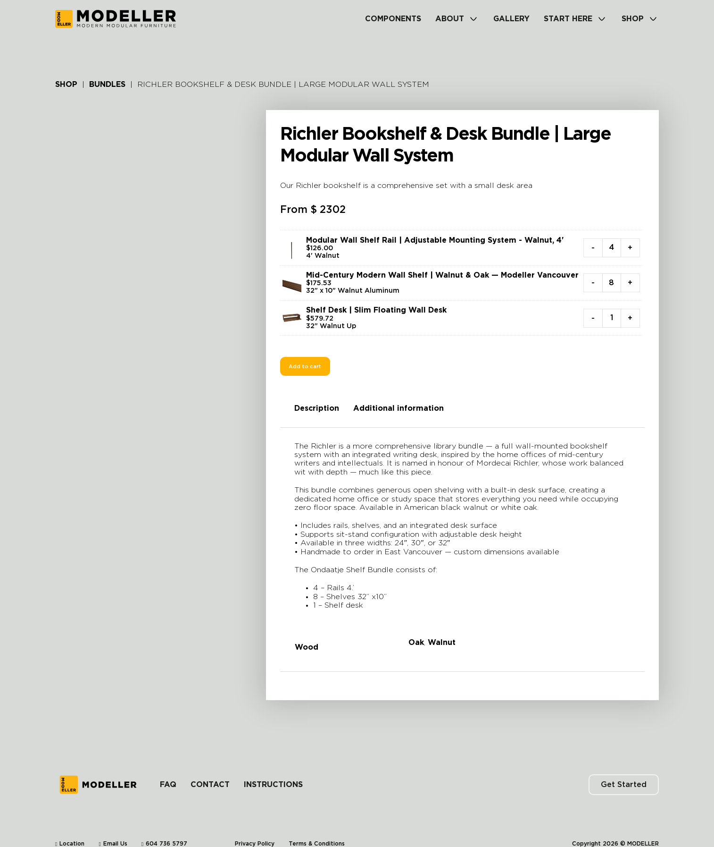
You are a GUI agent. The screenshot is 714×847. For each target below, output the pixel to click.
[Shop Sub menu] (653, 19)
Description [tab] (316, 408)
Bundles (107, 84)
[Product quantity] (611, 247)
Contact (210, 770)
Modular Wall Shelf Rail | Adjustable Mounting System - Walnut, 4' (435, 240)
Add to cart (305, 366)
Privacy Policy (254, 829)
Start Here (568, 19)
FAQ (168, 770)
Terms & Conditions (317, 829)
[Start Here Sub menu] (601, 19)
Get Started (624, 770)
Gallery (511, 19)
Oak (416, 642)
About (449, 19)
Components (393, 19)
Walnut (442, 642)
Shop (633, 19)
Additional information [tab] (398, 408)
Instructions (273, 770)
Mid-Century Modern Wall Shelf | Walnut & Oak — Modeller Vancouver (442, 275)
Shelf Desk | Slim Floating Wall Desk (376, 310)
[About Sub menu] (473, 19)
